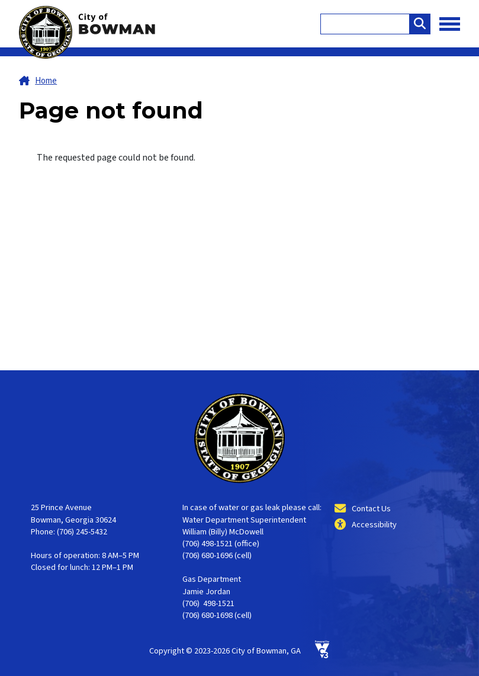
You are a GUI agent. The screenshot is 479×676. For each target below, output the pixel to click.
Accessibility (374, 524)
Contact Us (371, 508)
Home (46, 81)
